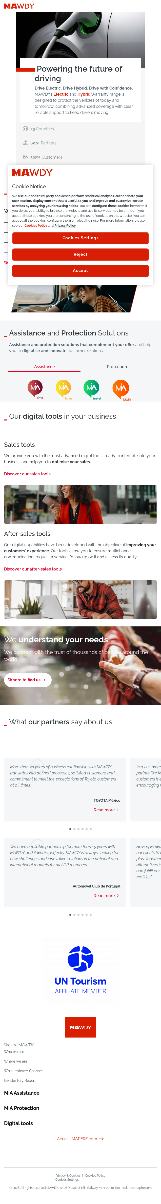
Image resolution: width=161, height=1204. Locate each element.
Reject (81, 254)
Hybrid (83, 94)
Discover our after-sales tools (36, 569)
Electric (60, 94)
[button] (70, 829)
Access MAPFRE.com (80, 1139)
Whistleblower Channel (23, 1071)
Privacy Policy (65, 225)
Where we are (15, 1061)
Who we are (14, 1052)
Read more (104, 810)
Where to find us (24, 680)
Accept (80, 270)
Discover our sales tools (30, 474)
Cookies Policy (95, 1175)
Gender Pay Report (20, 1081)
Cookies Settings (67, 1179)
